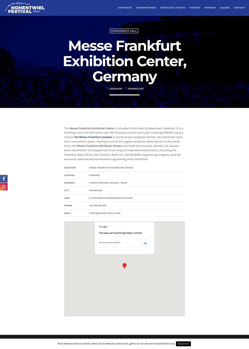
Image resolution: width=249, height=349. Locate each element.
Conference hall (124, 30)
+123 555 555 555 (97, 205)
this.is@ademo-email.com (105, 213)
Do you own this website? (110, 242)
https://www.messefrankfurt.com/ (111, 198)
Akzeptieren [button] (183, 344)
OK (145, 243)
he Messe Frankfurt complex (93, 137)
